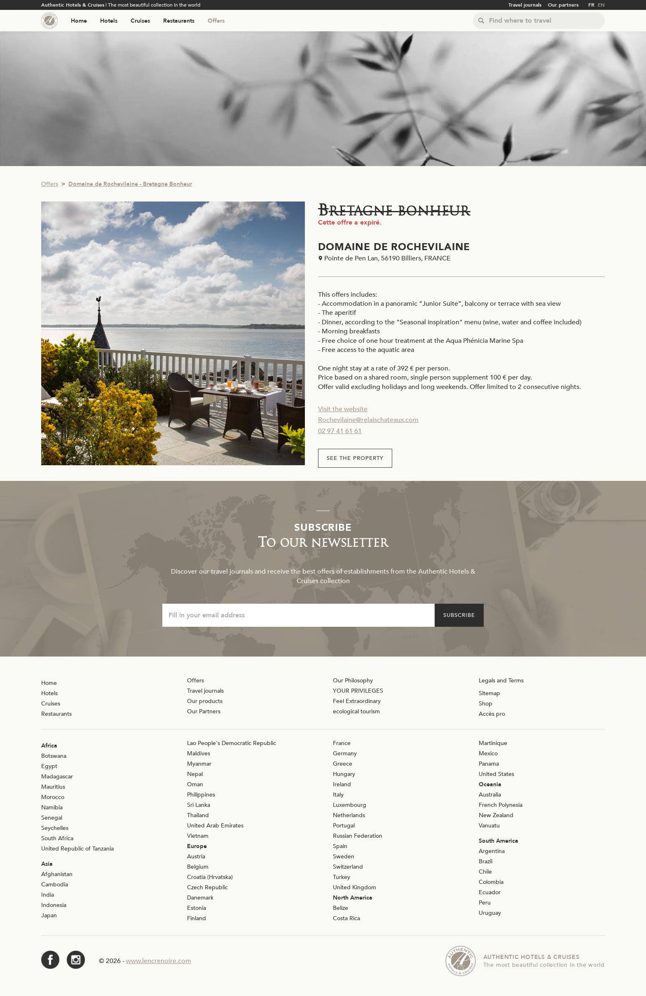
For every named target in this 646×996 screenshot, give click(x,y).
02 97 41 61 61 (340, 431)
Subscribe (459, 615)
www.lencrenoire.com (158, 961)
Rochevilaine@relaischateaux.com (368, 419)
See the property (355, 458)
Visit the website (342, 409)
